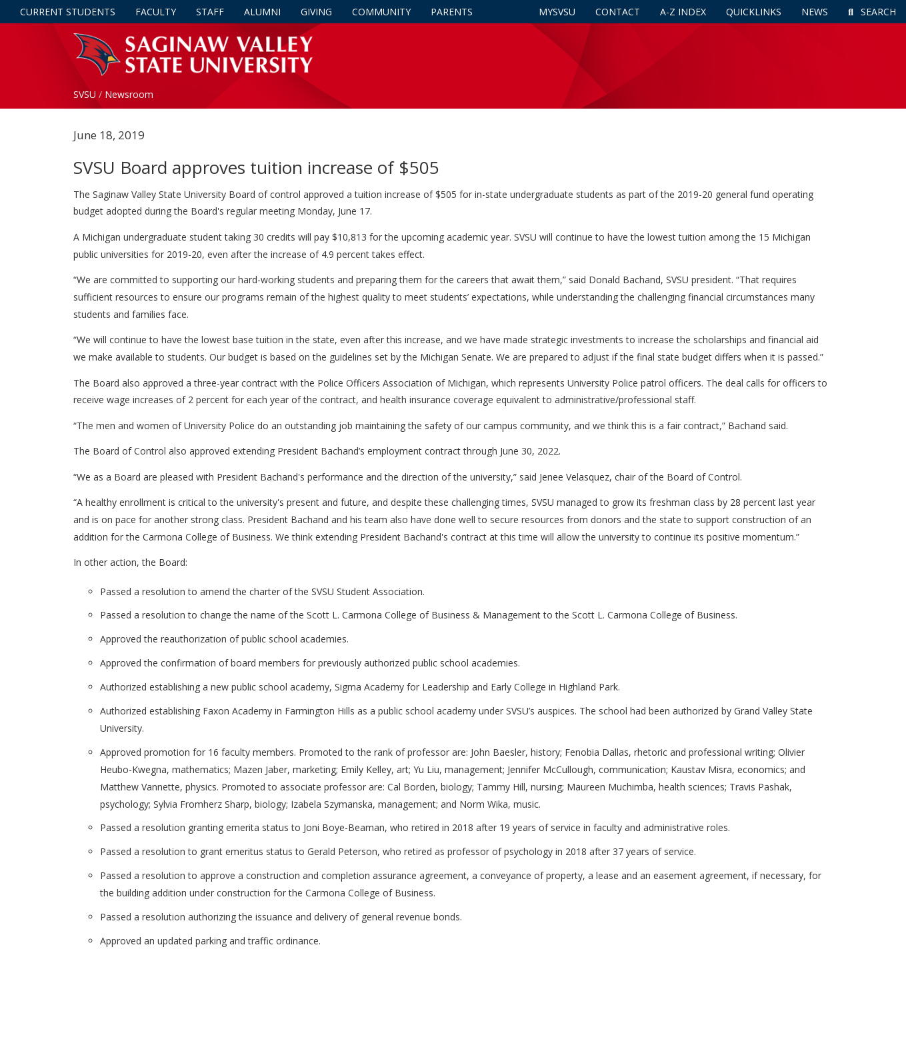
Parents (452, 11)
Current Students (67, 11)
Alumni (262, 11)
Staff (210, 11)
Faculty (155, 11)
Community (381, 11)
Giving (316, 11)
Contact (617, 11)
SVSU (84, 94)
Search (872, 11)
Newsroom (129, 94)
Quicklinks (753, 11)
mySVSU (557, 11)
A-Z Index (683, 11)
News (814, 11)
